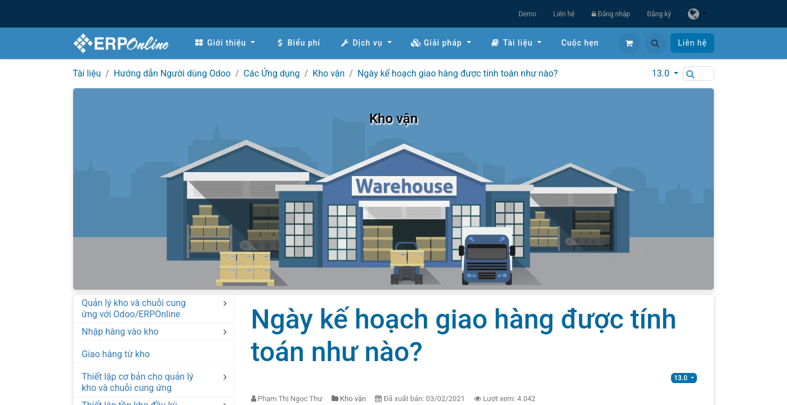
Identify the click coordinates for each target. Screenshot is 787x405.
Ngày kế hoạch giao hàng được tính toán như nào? (457, 73)
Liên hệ (564, 14)
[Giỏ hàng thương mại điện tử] (629, 43)
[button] (655, 43)
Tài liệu (87, 73)
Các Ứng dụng (272, 73)
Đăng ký (659, 14)
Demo (527, 14)
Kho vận (328, 73)
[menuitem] (224, 43)
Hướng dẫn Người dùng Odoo (172, 73)
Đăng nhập (611, 14)
